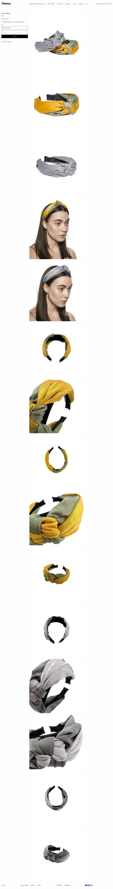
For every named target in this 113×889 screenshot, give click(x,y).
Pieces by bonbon (14, 3)
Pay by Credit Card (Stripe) (6, 42)
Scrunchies (59, 4)
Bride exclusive (50, 4)
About (39, 886)
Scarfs (74, 4)
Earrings (81, 4)
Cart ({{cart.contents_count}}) (103, 4)
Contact (32, 886)
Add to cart (15, 37)
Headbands (67, 4)
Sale (87, 4)
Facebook (59, 886)
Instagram (67, 886)
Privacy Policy (24, 886)
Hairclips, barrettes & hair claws (37, 4)
